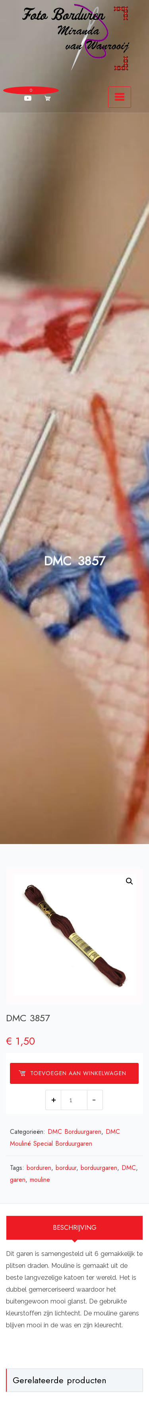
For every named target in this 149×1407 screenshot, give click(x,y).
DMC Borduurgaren (74, 1131)
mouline (40, 1179)
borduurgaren (99, 1167)
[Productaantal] (74, 1100)
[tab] (74, 1228)
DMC (129, 1167)
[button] (129, 881)
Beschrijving (75, 1227)
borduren (39, 1167)
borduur (66, 1167)
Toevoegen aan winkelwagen (72, 1073)
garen (17, 1179)
